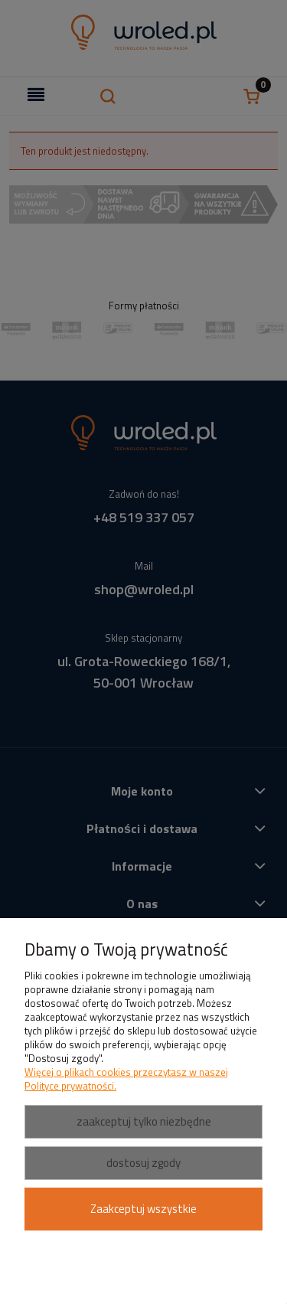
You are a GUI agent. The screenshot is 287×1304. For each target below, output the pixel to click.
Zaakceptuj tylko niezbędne (144, 1121)
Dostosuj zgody (143, 1163)
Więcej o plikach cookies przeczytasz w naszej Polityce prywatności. (126, 1078)
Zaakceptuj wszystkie (143, 1208)
